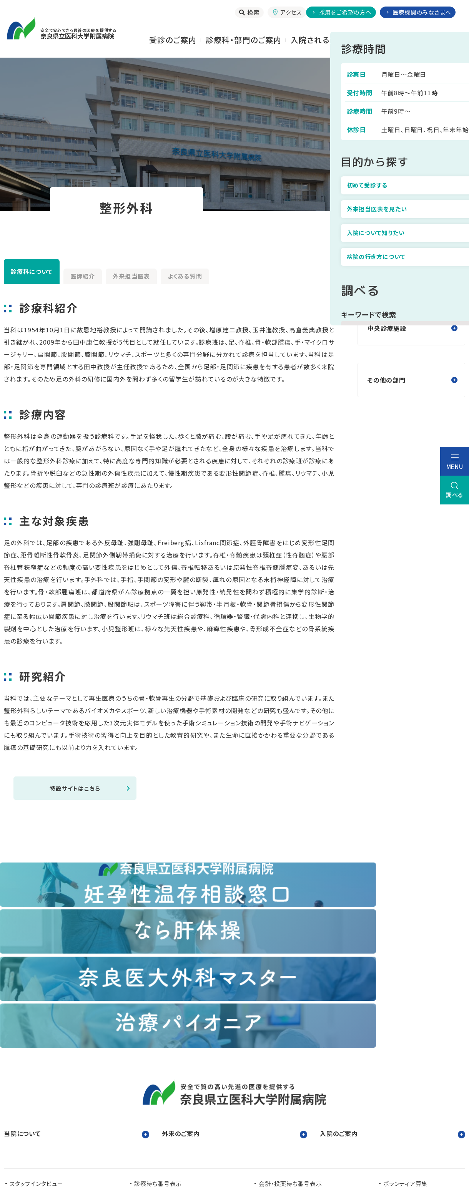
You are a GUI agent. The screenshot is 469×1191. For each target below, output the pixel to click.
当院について (441, 39)
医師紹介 (119, 273)
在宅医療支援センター (283, 1109)
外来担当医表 (191, 273)
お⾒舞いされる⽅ (378, 39)
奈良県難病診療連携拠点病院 (52, 1109)
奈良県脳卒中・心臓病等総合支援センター (406, 1109)
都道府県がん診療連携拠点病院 (416, 1097)
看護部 (164, 1097)
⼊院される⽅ (314, 39)
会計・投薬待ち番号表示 (290, 1044)
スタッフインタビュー (36, 1044)
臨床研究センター (221, 1097)
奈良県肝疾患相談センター (45, 1122)
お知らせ (145, 1056)
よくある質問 (269, 273)
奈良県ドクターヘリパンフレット (174, 1109)
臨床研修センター (106, 1097)
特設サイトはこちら (75, 788)
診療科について (44, 271)
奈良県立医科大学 (34, 1097)
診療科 (413, 222)
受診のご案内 (172, 39)
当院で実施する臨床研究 (42, 1056)
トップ (377, 222)
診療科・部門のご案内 (243, 39)
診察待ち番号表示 (158, 1044)
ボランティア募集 (405, 1044)
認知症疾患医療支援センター (307, 1097)
